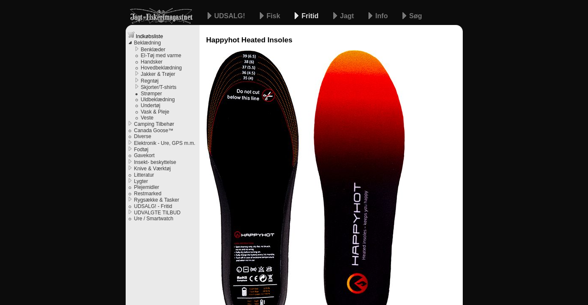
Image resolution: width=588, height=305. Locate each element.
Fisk (274, 15)
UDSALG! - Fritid (153, 206)
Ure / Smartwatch (154, 219)
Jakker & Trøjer (158, 74)
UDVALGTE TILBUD (157, 213)
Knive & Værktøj (152, 169)
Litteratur (144, 175)
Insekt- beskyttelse (155, 162)
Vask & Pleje (155, 112)
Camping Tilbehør (154, 124)
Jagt (348, 15)
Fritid (310, 15)
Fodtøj (141, 149)
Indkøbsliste (145, 35)
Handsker (152, 62)
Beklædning (147, 43)
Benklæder (153, 50)
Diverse (143, 136)
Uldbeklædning (158, 100)
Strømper (151, 94)
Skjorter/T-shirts (159, 87)
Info (382, 15)
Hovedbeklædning (161, 68)
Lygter (141, 181)
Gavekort (144, 155)
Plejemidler (146, 187)
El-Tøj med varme (161, 55)
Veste (147, 118)
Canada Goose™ (154, 130)
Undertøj (150, 105)
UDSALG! (230, 15)
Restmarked (148, 194)
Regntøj (150, 81)
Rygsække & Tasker (156, 200)
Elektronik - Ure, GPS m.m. (165, 143)
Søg (415, 15)
